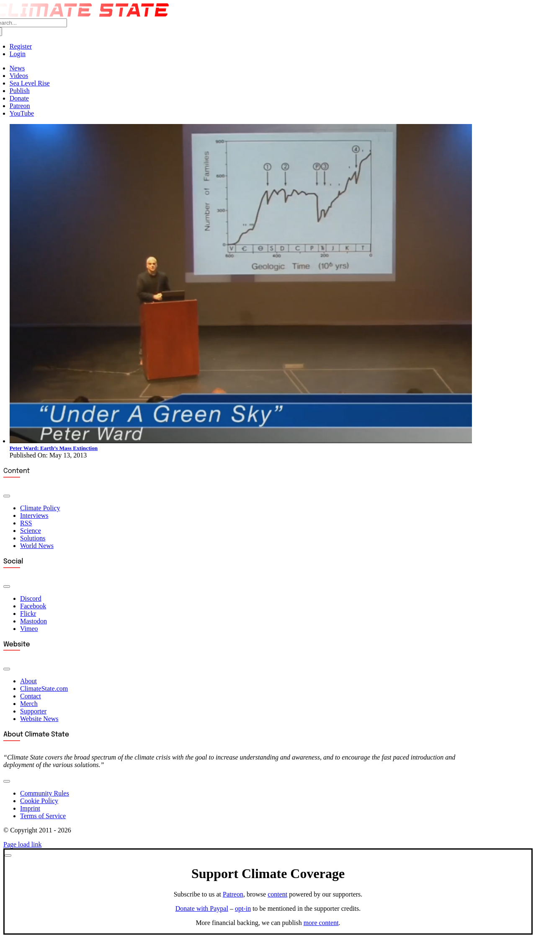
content (277, 894)
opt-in (243, 908)
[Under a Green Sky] (241, 440)
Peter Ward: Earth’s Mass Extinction (54, 448)
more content (321, 922)
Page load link (22, 844)
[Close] (8, 855)
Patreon (233, 894)
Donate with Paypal (201, 908)
